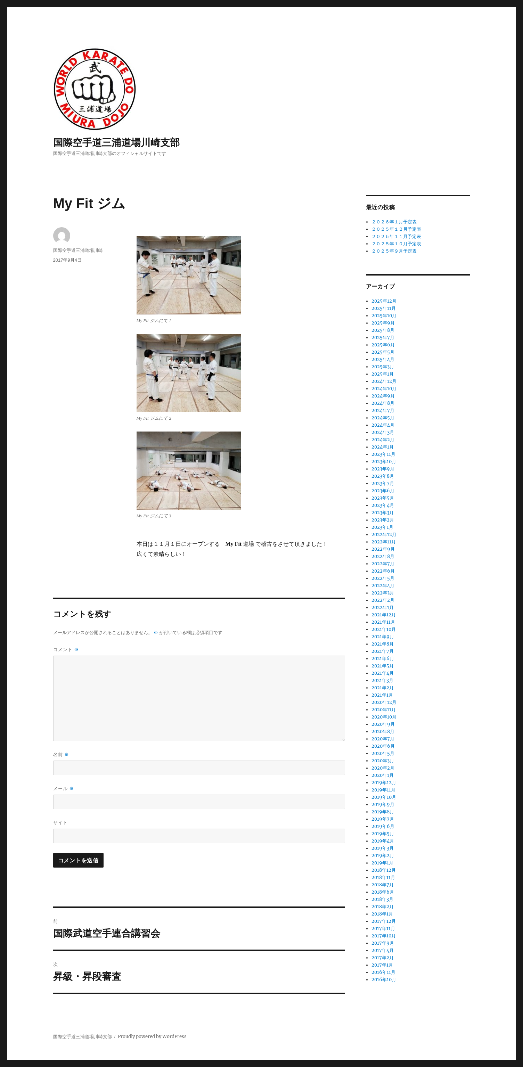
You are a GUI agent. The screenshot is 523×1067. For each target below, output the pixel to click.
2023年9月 (382, 469)
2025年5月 (382, 352)
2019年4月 (382, 841)
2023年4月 (382, 505)
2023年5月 (382, 498)
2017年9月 (382, 943)
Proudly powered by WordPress (152, 1037)
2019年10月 (383, 797)
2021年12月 (383, 615)
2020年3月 (382, 761)
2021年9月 (382, 637)
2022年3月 (382, 593)
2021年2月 (382, 688)
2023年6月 (382, 491)
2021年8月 (382, 644)
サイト (60, 822)
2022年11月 (383, 542)
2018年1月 (382, 914)
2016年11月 (383, 972)
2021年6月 (382, 659)
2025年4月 (382, 359)
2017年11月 (383, 928)
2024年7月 (382, 410)
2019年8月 (382, 812)
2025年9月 (383, 323)
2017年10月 (383, 936)
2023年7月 (382, 483)
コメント (66, 649)
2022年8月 (382, 556)
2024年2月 (382, 440)
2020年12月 (384, 702)
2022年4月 (382, 586)
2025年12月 (384, 301)
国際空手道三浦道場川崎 (78, 250)
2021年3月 (382, 680)
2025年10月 (384, 316)
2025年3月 (382, 367)
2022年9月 (383, 549)
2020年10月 (384, 717)
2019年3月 (382, 848)
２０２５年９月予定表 (394, 251)
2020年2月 (382, 768)
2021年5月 (382, 666)
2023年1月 (382, 527)
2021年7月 (382, 651)
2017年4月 (382, 950)
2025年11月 (383, 308)
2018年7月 (382, 885)
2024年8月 (382, 403)
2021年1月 (382, 695)
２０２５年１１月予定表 (396, 236)
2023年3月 (382, 513)
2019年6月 (382, 826)
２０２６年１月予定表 (394, 222)
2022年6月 (383, 571)
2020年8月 (382, 731)
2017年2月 (382, 958)
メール (63, 788)
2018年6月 (382, 892)
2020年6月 (383, 746)
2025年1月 (382, 374)
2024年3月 (382, 432)
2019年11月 (383, 790)
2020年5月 (382, 753)
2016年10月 (383, 980)
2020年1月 (382, 775)
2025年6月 (383, 345)
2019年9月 (382, 804)
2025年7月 (382, 337)
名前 (61, 754)
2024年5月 (382, 418)
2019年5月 (382, 834)
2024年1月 (382, 447)
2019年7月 (382, 819)
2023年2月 (382, 520)
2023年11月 (383, 454)
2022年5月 (382, 578)
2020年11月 (383, 710)
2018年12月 (383, 870)
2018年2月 (382, 907)
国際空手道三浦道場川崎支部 (116, 142)
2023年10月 (383, 462)
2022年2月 (382, 600)
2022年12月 (384, 534)
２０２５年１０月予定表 (396, 244)
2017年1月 (382, 965)
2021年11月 (383, 622)
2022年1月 (382, 607)
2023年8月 (382, 476)
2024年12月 (384, 381)
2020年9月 (383, 724)
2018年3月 (382, 899)
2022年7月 (382, 564)
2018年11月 (383, 877)
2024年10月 (384, 389)
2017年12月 (383, 921)
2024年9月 (383, 396)
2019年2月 (382, 856)
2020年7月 (382, 739)
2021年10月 (383, 629)
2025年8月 (382, 330)
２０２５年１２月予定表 (396, 229)
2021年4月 (382, 673)
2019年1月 (382, 863)
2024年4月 (382, 425)
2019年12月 (383, 783)
